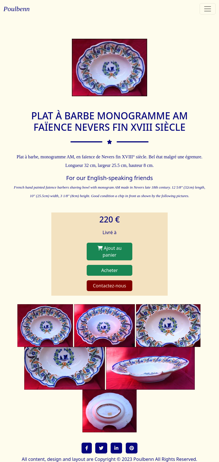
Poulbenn (16, 9)
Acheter (109, 270)
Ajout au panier (110, 251)
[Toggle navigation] (208, 9)
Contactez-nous (109, 286)
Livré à (109, 232)
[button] (87, 448)
